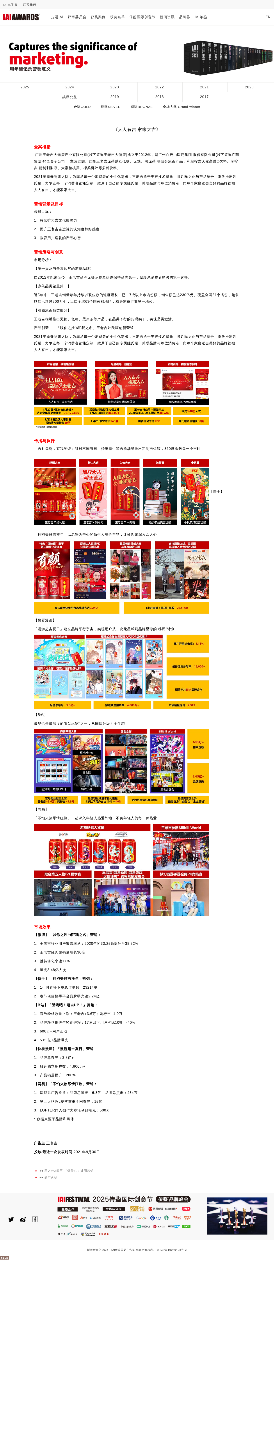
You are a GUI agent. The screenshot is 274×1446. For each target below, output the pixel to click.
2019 (114, 97)
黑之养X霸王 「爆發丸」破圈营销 (69, 1170)
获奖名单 (117, 17)
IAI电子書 (10, 5)
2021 (204, 87)
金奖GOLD (82, 107)
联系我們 (29, 5)
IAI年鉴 (201, 17)
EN (268, 17)
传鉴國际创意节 (142, 17)
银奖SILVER (111, 107)
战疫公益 (69, 97)
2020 (249, 87)
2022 (159, 87)
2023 (114, 87)
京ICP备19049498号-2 (172, 1249)
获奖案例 (98, 17)
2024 (69, 87)
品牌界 (184, 17)
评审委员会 (77, 17)
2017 (204, 97)
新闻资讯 (167, 17)
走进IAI (57, 17)
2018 (159, 97)
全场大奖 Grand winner (181, 107)
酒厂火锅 (50, 1177)
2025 (24, 87)
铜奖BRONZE (142, 107)
